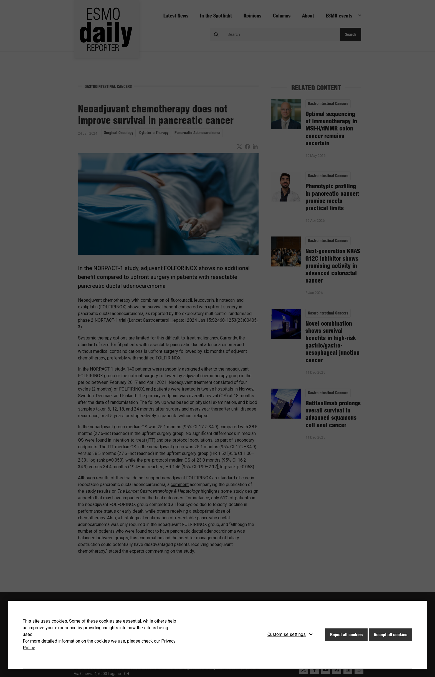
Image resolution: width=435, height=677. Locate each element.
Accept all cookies (390, 634)
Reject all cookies (346, 634)
